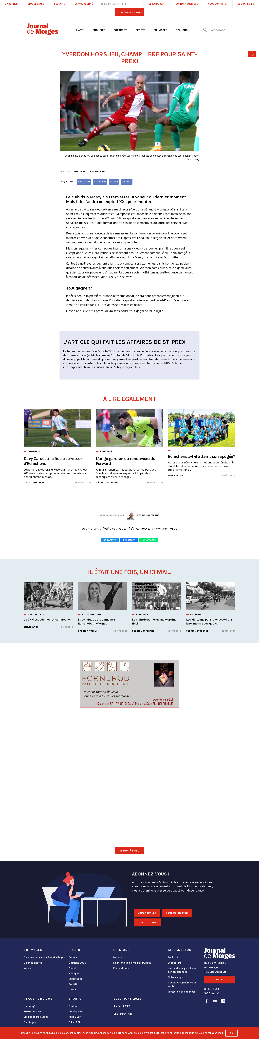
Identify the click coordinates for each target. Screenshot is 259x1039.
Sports (140, 30)
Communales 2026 (129, 12)
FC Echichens (100, 182)
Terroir (72, 989)
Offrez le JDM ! (147, 922)
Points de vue (121, 968)
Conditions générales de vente (182, 984)
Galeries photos (33, 962)
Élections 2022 (127, 998)
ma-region (122, 1014)
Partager (151, 540)
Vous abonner (147, 913)
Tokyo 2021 (75, 1022)
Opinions (182, 30)
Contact (220, 979)
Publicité (173, 957)
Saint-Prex (126, 182)
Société (73, 984)
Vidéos (28, 968)
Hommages (30, 1006)
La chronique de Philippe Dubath (132, 962)
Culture (73, 957)
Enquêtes (99, 30)
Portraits (120, 30)
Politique (74, 973)
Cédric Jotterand (76, 171)
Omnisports (75, 1011)
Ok (231, 1033)
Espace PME (175, 962)
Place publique (38, 998)
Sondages (30, 1022)
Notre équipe (175, 977)
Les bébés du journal (36, 1016)
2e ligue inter (84, 182)
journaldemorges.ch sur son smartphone (182, 970)
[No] (255, 1033)
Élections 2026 (77, 962)
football (114, 182)
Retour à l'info (129, 850)
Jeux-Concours (32, 1011)
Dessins (117, 957)
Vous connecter (177, 913)
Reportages (75, 978)
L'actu (80, 30)
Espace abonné (84, 3)
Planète (73, 968)
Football (73, 1006)
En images (160, 30)
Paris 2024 (75, 1016)
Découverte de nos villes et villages (44, 957)
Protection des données (181, 991)
